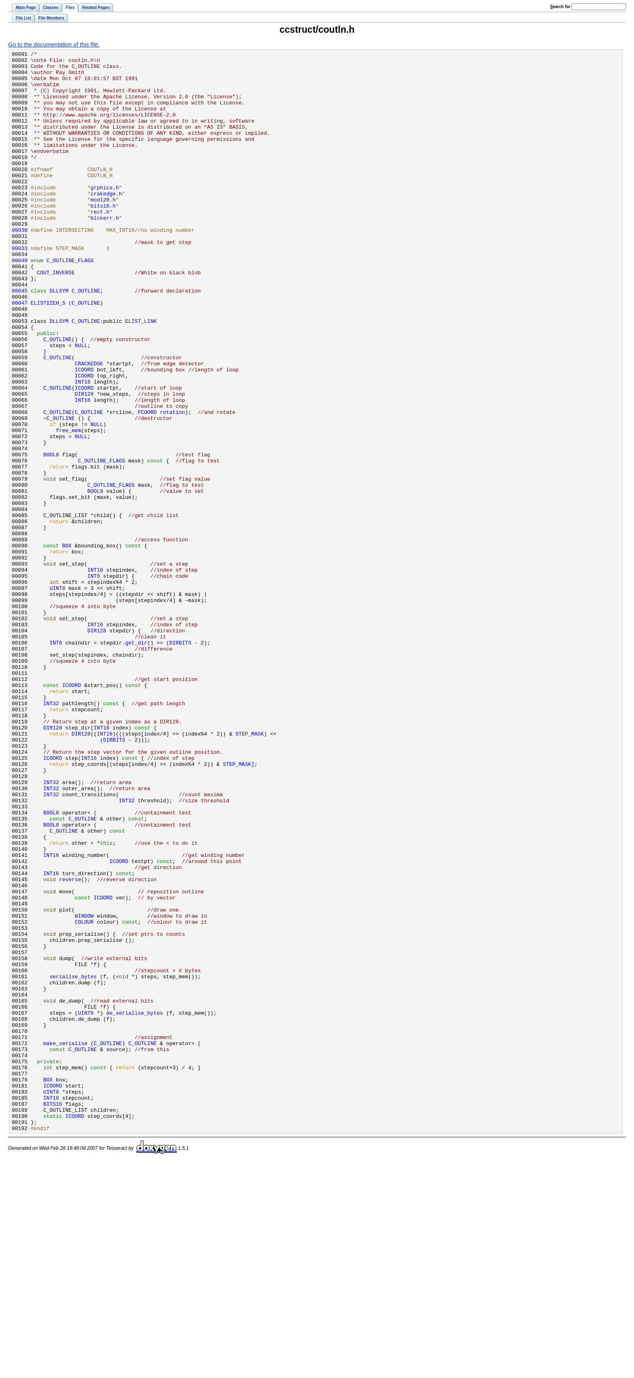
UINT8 (58, 696)
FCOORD (147, 484)
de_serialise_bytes (134, 1205)
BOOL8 (51, 535)
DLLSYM (59, 339)
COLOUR (84, 1096)
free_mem (68, 506)
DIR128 (84, 462)
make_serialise (65, 1242)
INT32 (51, 834)
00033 (19, 288)
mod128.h (103, 229)
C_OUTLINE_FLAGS (70, 302)
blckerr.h (105, 251)
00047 (19, 353)
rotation (172, 484)
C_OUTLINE (86, 339)
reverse (70, 1045)
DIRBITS (180, 761)
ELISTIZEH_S (48, 353)
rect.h (100, 244)
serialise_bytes (73, 1162)
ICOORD (84, 433)
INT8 (93, 681)
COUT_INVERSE (56, 317)
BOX (67, 645)
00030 (19, 266)
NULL (81, 404)
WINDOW (84, 1089)
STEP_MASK (249, 870)
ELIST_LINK (141, 375)
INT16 (83, 448)
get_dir (136, 761)
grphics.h (105, 215)
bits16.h (103, 237)
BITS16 (52, 1315)
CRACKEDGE (89, 426)
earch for (560, 6)
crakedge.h (106, 222)
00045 (19, 339)
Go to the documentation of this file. (53, 44)
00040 (19, 302)
